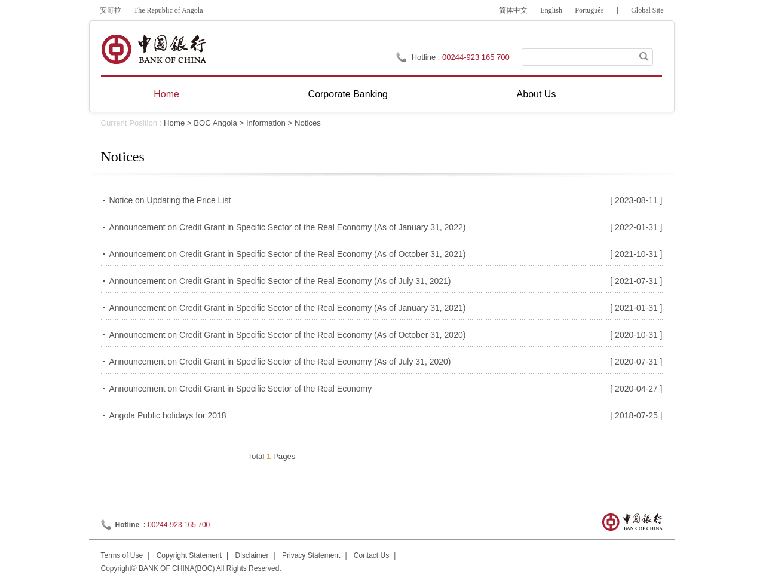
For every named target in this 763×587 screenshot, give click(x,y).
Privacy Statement (311, 555)
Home (166, 94)
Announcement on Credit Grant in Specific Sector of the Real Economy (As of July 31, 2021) (280, 281)
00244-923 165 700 (476, 57)
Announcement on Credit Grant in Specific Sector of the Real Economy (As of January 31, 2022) (287, 227)
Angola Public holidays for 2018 (167, 415)
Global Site (647, 10)
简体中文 (513, 10)
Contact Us (371, 555)
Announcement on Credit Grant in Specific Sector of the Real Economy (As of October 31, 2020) (287, 335)
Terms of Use (122, 555)
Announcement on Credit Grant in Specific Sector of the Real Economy (240, 388)
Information (266, 122)
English (551, 10)
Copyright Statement (189, 555)
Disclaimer (252, 555)
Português (589, 10)
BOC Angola (215, 122)
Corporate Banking (348, 94)
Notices (308, 122)
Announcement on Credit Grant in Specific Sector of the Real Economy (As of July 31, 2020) (280, 361)
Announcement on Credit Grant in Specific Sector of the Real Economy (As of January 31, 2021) (287, 308)
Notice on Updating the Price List (170, 200)
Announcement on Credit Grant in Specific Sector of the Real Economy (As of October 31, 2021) (287, 254)
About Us (536, 94)
